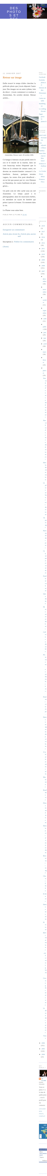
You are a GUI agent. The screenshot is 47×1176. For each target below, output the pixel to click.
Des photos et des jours (14, 15)
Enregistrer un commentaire (14, 230)
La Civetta (42, 171)
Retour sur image (12, 77)
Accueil (19, 235)
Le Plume (43, 1079)
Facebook (42, 77)
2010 (43, 254)
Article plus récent (10, 234)
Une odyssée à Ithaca (42, 145)
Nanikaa (41, 151)
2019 (43, 226)
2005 (43, 1049)
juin (44, 332)
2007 (43, 271)
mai (44, 338)
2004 (43, 1054)
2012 (43, 243)
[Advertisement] (23, 44)
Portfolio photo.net (42, 82)
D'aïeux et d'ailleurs (42, 166)
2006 (43, 1043)
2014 (43, 237)
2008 (43, 266)
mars (44, 352)
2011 (43, 248)
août (44, 319)
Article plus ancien (28, 234)
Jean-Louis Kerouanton (42, 137)
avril (44, 344)
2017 (43, 231)
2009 (43, 260)
